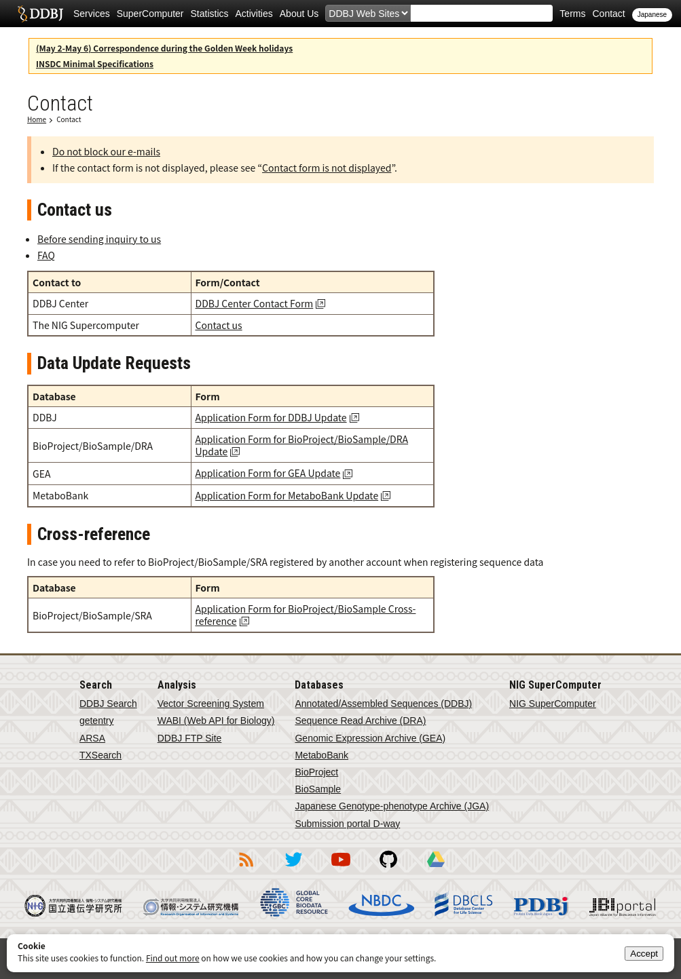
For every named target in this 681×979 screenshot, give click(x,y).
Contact (608, 13)
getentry (96, 720)
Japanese (652, 14)
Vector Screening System (211, 703)
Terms (572, 13)
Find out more (173, 957)
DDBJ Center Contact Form (255, 303)
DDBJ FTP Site (190, 738)
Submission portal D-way (347, 823)
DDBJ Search (108, 703)
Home (36, 119)
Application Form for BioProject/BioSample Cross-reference (306, 615)
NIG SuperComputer (552, 703)
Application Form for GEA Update (268, 473)
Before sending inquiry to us (99, 239)
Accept (644, 953)
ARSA (92, 738)
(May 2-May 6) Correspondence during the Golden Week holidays (164, 48)
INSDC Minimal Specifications (94, 63)
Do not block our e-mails (106, 151)
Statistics (210, 13)
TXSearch (100, 755)
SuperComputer (150, 13)
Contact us (219, 325)
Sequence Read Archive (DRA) (360, 720)
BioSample (318, 789)
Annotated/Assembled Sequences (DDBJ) (383, 703)
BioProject (316, 772)
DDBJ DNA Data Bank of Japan (40, 13)
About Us (299, 13)
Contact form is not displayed (326, 167)
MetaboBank (321, 755)
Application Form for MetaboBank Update (287, 495)
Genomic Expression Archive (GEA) (370, 738)
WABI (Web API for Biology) (216, 720)
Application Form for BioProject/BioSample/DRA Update (302, 445)
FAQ (46, 255)
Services (91, 13)
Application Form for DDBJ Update (271, 417)
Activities (254, 13)
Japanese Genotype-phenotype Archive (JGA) (392, 806)
